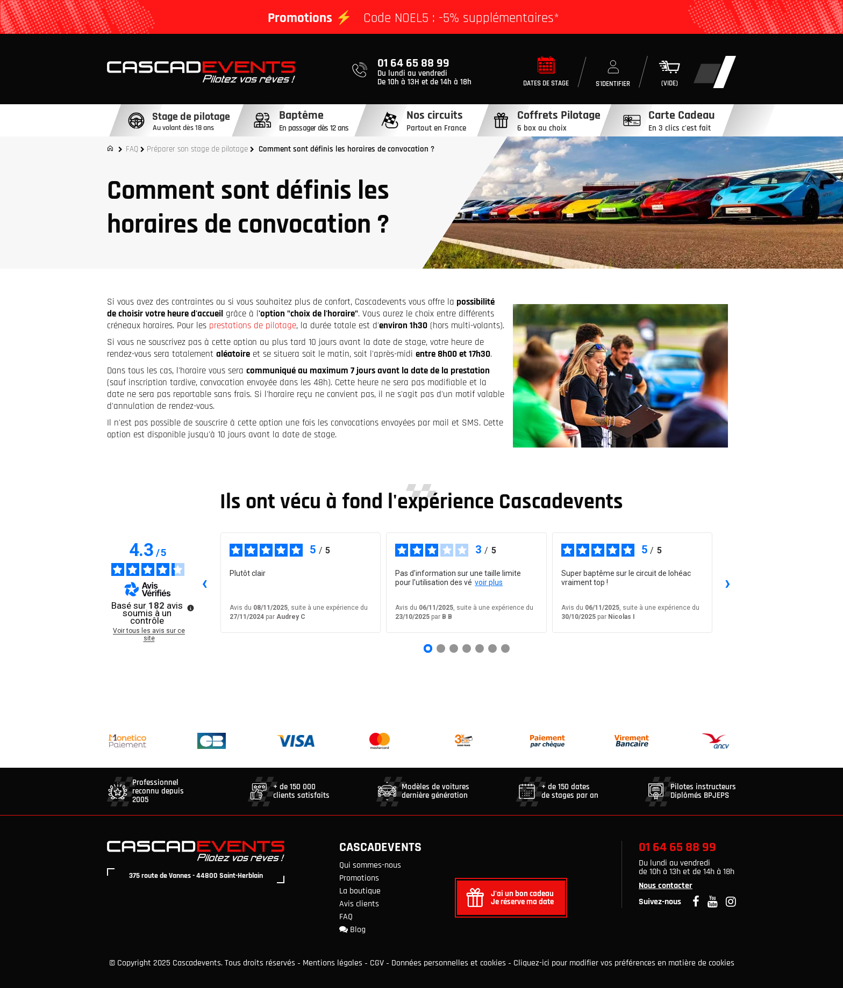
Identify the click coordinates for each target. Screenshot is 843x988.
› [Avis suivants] (728, 583)
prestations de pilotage (252, 325)
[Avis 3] (453, 648)
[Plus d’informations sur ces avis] (189, 607)
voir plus (489, 582)
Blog (352, 929)
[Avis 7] (505, 648)
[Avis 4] (466, 648)
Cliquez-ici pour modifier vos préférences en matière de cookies (623, 963)
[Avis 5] (479, 648)
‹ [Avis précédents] (205, 583)
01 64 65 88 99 (677, 847)
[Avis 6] (492, 648)
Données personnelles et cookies (448, 963)
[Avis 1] (428, 648)
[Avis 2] (441, 648)
